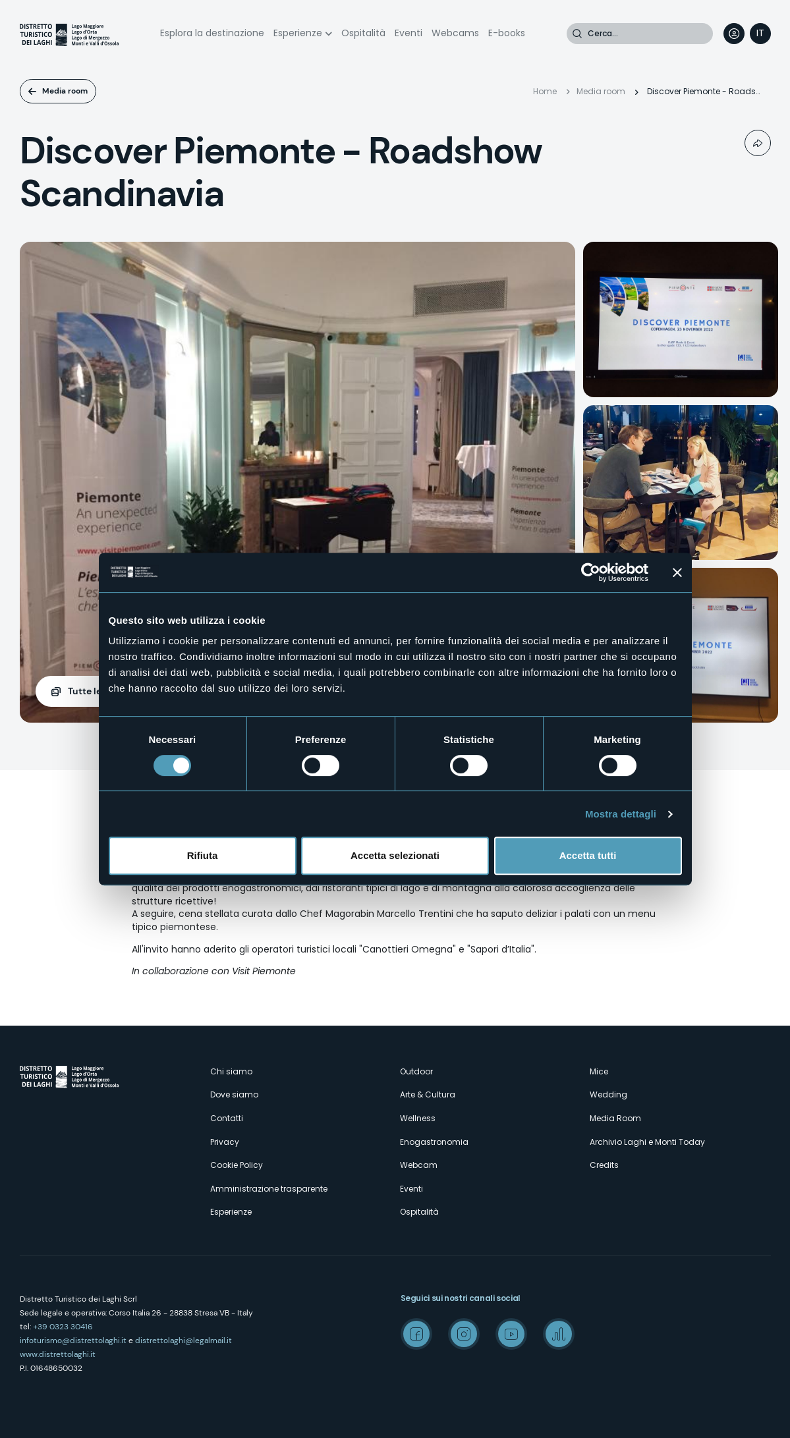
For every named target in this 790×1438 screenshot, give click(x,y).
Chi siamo (231, 1071)
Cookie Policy (236, 1165)
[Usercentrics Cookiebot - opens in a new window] (590, 572)
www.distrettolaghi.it (58, 1354)
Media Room (615, 1118)
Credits (604, 1165)
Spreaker (559, 1334)
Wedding (608, 1094)
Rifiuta (202, 855)
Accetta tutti (588, 855)
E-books (506, 33)
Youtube (511, 1334)
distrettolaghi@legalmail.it (183, 1340)
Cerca (577, 33)
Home (545, 91)
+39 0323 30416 (63, 1326)
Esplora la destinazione (212, 33)
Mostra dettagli (620, 813)
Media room (65, 91)
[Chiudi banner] (677, 572)
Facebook (416, 1334)
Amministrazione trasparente (268, 1188)
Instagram (464, 1334)
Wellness (418, 1118)
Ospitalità (363, 33)
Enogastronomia (434, 1142)
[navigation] (760, 33)
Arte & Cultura (427, 1094)
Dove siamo (234, 1094)
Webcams (455, 33)
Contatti (226, 1118)
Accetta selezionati (395, 855)
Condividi (758, 143)
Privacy (224, 1142)
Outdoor (416, 1071)
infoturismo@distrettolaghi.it (73, 1340)
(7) (101, 691)
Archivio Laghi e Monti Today (647, 1142)
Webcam (418, 1165)
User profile (734, 33)
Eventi (408, 33)
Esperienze (297, 33)
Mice (599, 1071)
